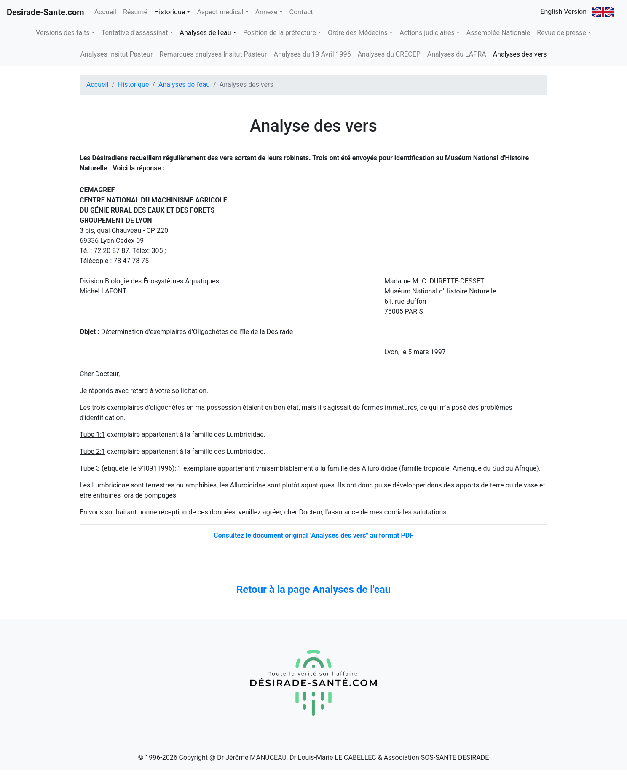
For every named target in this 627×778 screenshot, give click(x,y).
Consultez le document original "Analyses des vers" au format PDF (313, 535)
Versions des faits (62, 33)
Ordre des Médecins (358, 33)
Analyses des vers (520, 54)
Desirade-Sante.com (45, 12)
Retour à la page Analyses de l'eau (313, 589)
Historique (169, 12)
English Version (577, 12)
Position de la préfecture (279, 33)
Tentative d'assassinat (135, 33)
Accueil (107, 11)
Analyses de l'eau (205, 33)
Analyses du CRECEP (389, 54)
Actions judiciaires (427, 33)
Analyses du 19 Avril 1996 (312, 54)
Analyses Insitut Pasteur (116, 54)
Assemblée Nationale (498, 33)
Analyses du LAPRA (456, 54)
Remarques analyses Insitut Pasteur (213, 54)
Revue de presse (561, 33)
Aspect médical (220, 12)
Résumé (135, 12)
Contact (301, 12)
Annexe (266, 12)
